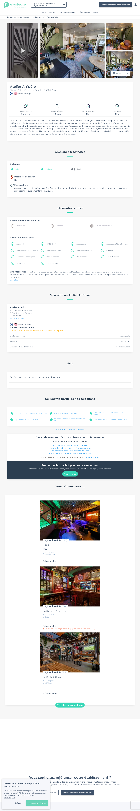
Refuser (18, 803)
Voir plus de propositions (70, 705)
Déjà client (52, 793)
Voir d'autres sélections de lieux (70, 429)
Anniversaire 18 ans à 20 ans (117, 244)
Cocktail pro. (111, 250)
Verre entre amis (53, 257)
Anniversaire (81, 244)
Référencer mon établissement (115, 5)
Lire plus (14, 280)
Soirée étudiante (113, 257)
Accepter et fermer (37, 803)
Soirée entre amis (48, 12)
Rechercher (70, 474)
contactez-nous (91, 457)
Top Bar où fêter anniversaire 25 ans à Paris (110, 420)
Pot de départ (82, 257)
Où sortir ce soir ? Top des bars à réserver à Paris (70, 453)
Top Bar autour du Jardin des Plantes (70, 445)
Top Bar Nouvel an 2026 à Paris (26, 420)
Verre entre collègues (67, 12)
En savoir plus (9, 798)
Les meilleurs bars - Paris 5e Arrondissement (31, 413)
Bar (12, 310)
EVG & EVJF (51, 244)
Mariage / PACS (52, 263)
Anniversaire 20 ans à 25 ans (27, 250)
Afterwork (20, 244)
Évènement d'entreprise (89, 12)
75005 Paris (15, 316)
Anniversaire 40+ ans (84, 250)
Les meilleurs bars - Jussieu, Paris (66, 413)
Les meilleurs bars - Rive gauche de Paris (70, 451)
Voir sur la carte (17, 318)
